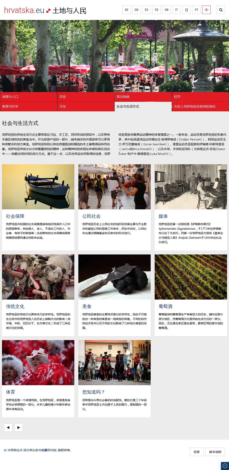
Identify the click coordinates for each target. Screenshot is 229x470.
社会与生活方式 (128, 106)
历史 (63, 96)
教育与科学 (10, 106)
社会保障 (15, 216)
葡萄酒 (165, 306)
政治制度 (123, 96)
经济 (177, 96)
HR (166, 10)
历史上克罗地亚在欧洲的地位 (195, 106)
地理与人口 (10, 96)
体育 (10, 392)
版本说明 (215, 452)
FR (156, 10)
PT (196, 10)
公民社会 (91, 216)
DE (126, 10)
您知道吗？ (93, 392)
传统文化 (15, 306)
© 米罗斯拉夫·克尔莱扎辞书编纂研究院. (30, 450)
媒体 (163, 216)
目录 (197, 452)
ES (146, 10)
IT (176, 10)
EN (136, 10)
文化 (63, 106)
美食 (87, 306)
